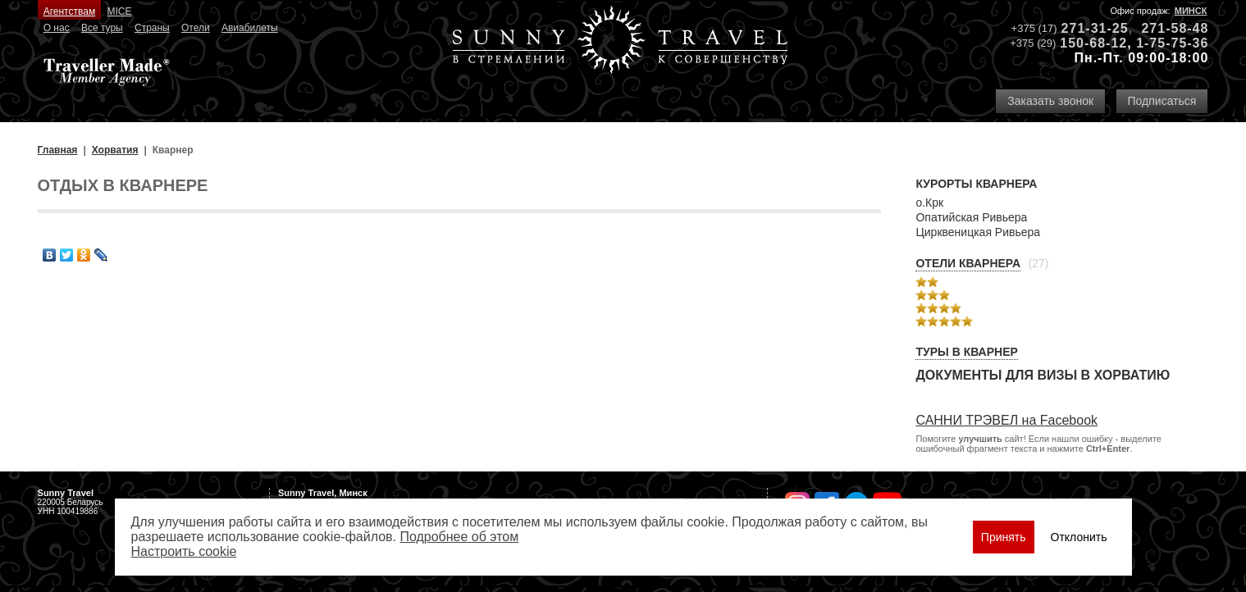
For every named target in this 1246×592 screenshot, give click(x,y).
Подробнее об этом (458, 537)
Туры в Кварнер (966, 351)
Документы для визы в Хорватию (1042, 375)
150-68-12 (1093, 43)
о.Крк (929, 202)
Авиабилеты (249, 28)
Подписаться (1162, 100)
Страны (152, 28)
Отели (195, 28)
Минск (1191, 11)
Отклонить (1079, 537)
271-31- (1086, 28)
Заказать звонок (1050, 100)
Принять (1003, 537)
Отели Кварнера (967, 263)
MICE (119, 11)
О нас (56, 28)
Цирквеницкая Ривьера (977, 232)
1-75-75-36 (1172, 43)
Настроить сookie (184, 551)
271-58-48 (1174, 28)
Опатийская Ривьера (971, 217)
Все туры (102, 28)
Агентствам (69, 11)
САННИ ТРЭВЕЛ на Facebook (1006, 420)
